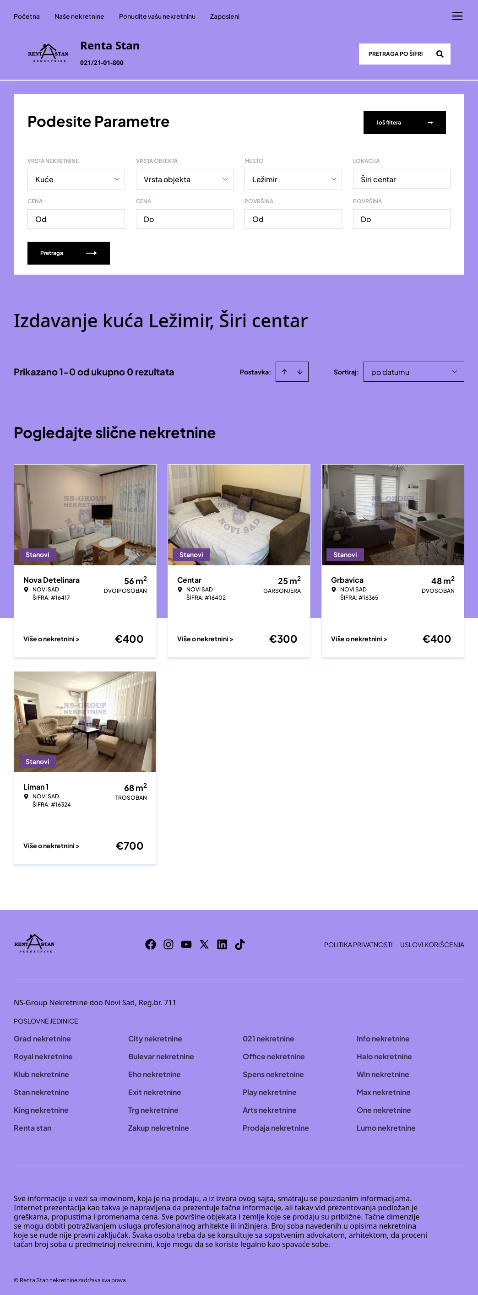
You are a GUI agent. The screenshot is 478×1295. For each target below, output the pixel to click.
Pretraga (68, 249)
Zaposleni (224, 16)
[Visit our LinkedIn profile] (222, 941)
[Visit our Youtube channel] (186, 941)
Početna (27, 16)
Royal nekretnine (43, 1053)
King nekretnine (41, 1106)
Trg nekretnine (153, 1106)
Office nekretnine (274, 1053)
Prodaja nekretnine (276, 1124)
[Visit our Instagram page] (168, 941)
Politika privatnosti (358, 941)
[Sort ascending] (284, 368)
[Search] (440, 54)
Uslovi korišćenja (432, 941)
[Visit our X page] (204, 941)
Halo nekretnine (384, 1053)
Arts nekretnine (270, 1106)
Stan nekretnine (41, 1089)
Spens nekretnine (273, 1071)
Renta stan (32, 1124)
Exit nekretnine (154, 1089)
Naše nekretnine (79, 16)
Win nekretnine (383, 1071)
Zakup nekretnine (158, 1124)
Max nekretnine (384, 1089)
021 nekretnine (268, 1035)
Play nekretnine (270, 1089)
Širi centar (378, 176)
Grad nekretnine (42, 1035)
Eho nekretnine (154, 1071)
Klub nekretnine (41, 1071)
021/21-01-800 (102, 62)
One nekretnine (384, 1106)
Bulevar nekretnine (161, 1053)
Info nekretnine (383, 1035)
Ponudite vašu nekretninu (157, 16)
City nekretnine (155, 1035)
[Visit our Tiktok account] (239, 941)
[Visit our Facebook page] (150, 941)
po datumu (390, 369)
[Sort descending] (300, 368)
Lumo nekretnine (386, 1124)
